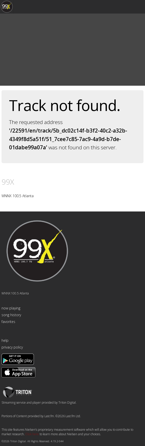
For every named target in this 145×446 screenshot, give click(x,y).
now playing (11, 308)
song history (11, 314)
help (5, 340)
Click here (32, 434)
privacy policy (12, 347)
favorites (8, 321)
